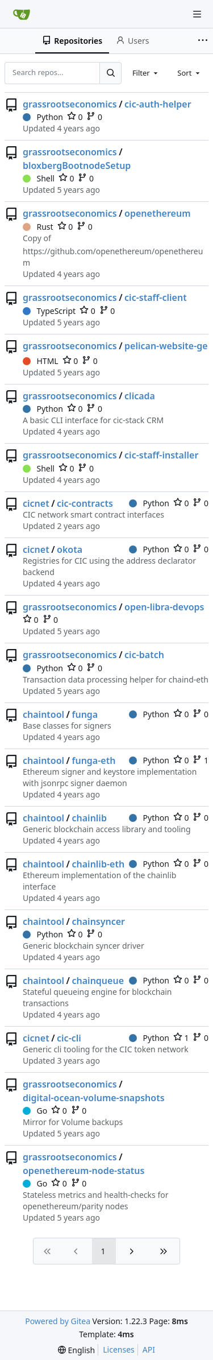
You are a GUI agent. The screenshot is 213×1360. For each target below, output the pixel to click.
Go (35, 1110)
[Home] (21, 14)
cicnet (36, 503)
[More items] (204, 40)
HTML (41, 360)
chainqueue (98, 980)
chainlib (89, 818)
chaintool (43, 714)
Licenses (119, 1349)
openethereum (157, 213)
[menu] (76, 1350)
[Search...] (110, 73)
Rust (38, 226)
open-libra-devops (164, 607)
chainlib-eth (98, 864)
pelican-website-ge (166, 346)
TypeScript (49, 310)
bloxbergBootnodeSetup (77, 165)
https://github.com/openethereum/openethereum (113, 257)
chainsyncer (99, 921)
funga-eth (94, 760)
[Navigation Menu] (197, 14)
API (149, 1349)
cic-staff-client (155, 297)
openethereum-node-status (83, 1170)
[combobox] (146, 73)
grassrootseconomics (70, 104)
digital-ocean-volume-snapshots (94, 1097)
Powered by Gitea (57, 1321)
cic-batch (144, 654)
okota (69, 549)
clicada (139, 396)
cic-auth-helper (157, 104)
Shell (39, 178)
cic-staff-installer (161, 455)
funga (85, 714)
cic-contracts (85, 503)
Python (43, 116)
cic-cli (69, 1038)
